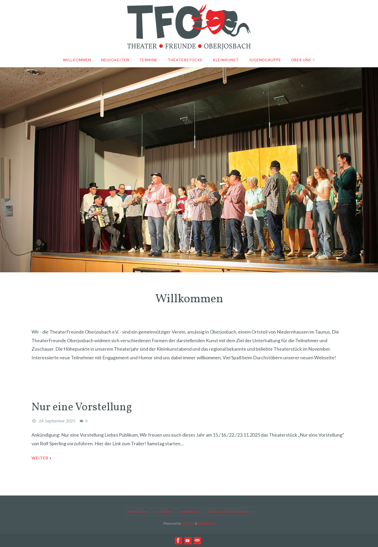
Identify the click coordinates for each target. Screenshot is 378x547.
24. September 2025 (57, 420)
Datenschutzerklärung (228, 512)
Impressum (189, 512)
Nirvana (188, 523)
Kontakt (164, 512)
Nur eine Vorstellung (82, 407)
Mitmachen (138, 512)
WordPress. (206, 523)
